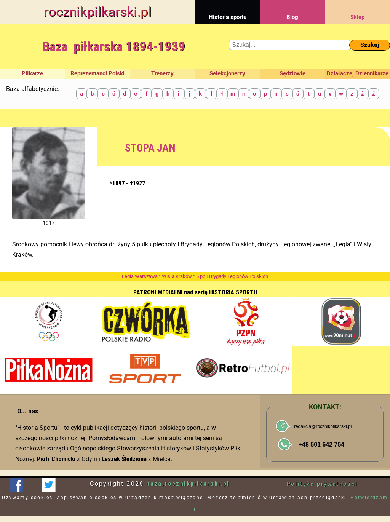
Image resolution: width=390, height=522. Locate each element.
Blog (292, 10)
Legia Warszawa (140, 276)
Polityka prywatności (322, 483)
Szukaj (369, 44)
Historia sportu (227, 10)
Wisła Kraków (177, 276)
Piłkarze (32, 73)
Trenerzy (162, 73)
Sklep (357, 10)
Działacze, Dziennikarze (357, 73)
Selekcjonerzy (227, 73)
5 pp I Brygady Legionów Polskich (232, 276)
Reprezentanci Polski (97, 73)
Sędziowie (292, 73)
